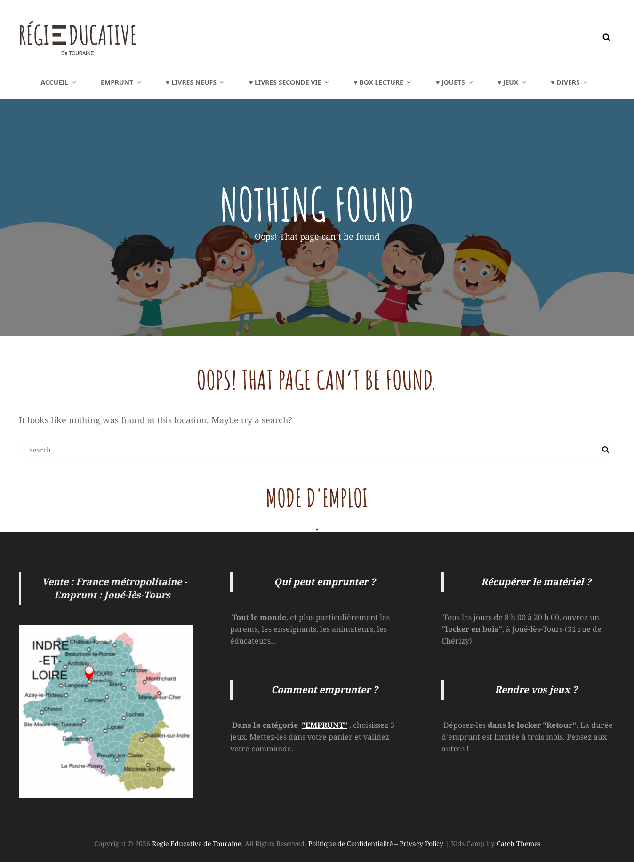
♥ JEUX (512, 82)
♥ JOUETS (455, 82)
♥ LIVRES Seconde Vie (289, 82)
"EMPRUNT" (324, 725)
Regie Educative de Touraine (196, 843)
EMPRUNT (121, 82)
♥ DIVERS (569, 82)
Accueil (58, 82)
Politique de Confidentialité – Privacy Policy (375, 843)
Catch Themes (518, 843)
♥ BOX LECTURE (383, 82)
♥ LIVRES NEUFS (195, 82)
